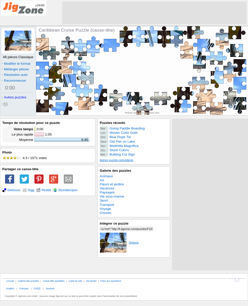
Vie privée (91, 280)
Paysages (107, 192)
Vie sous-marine (112, 196)
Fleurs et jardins (112, 184)
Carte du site (75, 280)
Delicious (13, 190)
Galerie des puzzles (115, 170)
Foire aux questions (110, 280)
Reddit (46, 190)
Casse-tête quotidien (54, 280)
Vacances (107, 188)
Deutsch (50, 288)
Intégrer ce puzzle (114, 223)
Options (119, 242)
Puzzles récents (112, 123)
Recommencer (14, 80)
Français (24, 288)
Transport (107, 205)
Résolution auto (15, 75)
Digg (31, 190)
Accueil (10, 280)
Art (102, 180)
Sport (104, 200)
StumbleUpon (68, 190)
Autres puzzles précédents (116, 160)
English (10, 288)
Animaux (106, 176)
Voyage (105, 209)
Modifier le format (16, 63)
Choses (105, 213)
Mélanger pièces (15, 69)
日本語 (37, 288)
